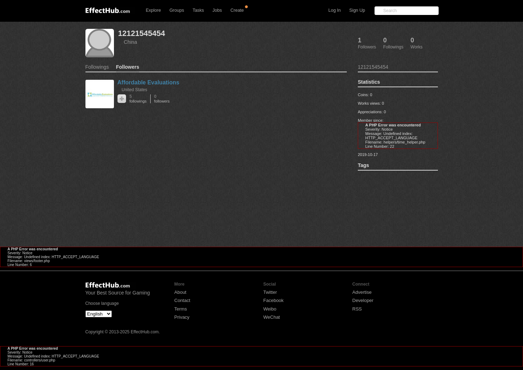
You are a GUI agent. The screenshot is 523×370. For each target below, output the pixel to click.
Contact (182, 300)
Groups (176, 10)
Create (237, 10)
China (130, 42)
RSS (357, 309)
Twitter (270, 292)
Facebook (273, 300)
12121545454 (141, 33)
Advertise (362, 292)
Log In (334, 10)
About (180, 292)
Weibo (270, 309)
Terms (180, 309)
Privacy (182, 317)
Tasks (198, 10)
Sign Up (357, 10)
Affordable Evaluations (148, 82)
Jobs (217, 10)
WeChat (271, 317)
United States (134, 89)
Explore (153, 10)
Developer (362, 300)
